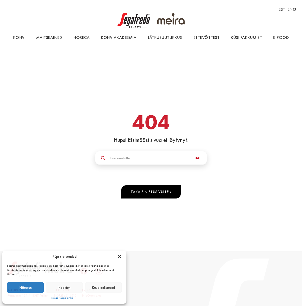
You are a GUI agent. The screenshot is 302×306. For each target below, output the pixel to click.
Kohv (19, 37)
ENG (292, 9)
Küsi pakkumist (246, 37)
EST (282, 9)
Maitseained (49, 37)
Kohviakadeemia (118, 37)
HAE (198, 158)
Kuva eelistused (103, 287)
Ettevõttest (206, 37)
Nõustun (25, 287)
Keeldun (64, 287)
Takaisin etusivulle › (151, 191)
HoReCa (81, 37)
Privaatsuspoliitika (62, 298)
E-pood (281, 37)
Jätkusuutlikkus (165, 37)
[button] (119, 256)
